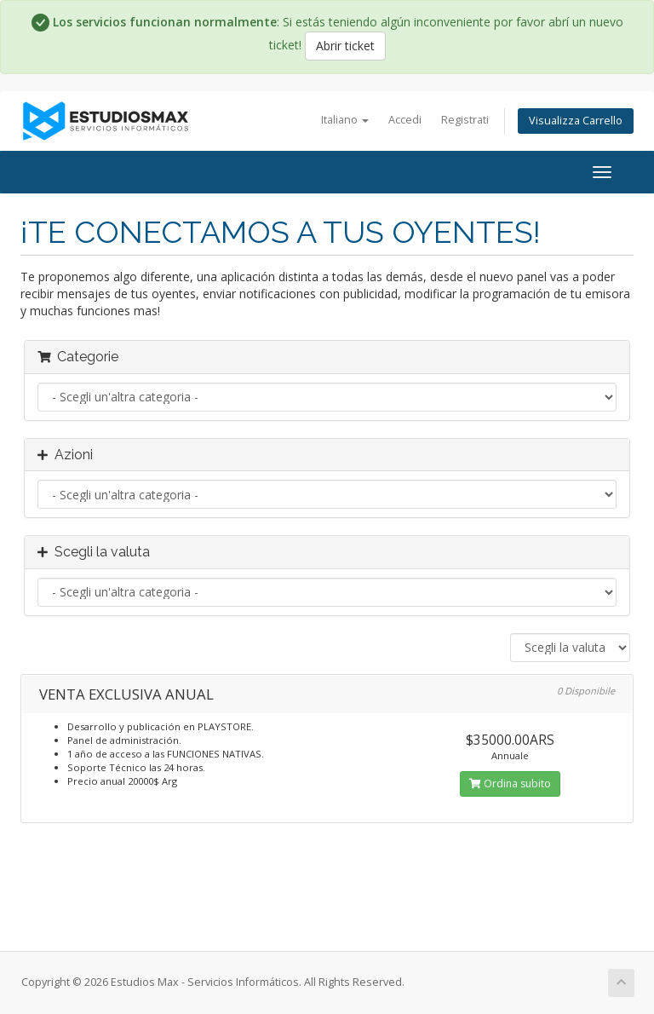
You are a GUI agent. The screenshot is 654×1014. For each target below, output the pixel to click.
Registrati (465, 119)
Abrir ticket (345, 45)
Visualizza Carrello (575, 120)
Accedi (405, 119)
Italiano (345, 119)
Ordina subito (510, 783)
